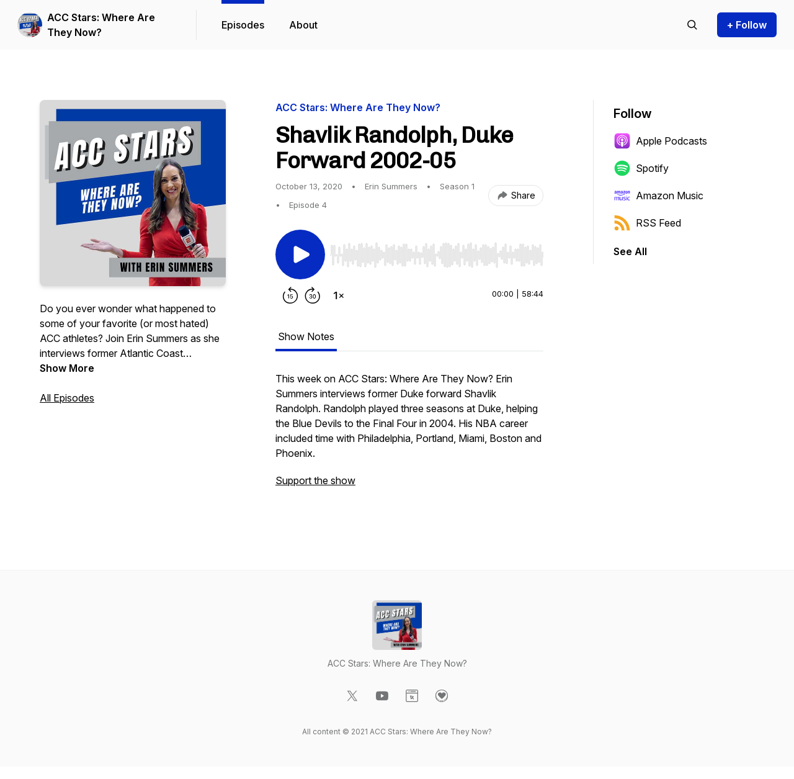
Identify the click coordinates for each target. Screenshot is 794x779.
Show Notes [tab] (306, 336)
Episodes (242, 25)
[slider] (436, 255)
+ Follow (747, 25)
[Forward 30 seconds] (312, 295)
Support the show (315, 480)
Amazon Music (658, 195)
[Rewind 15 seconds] (290, 295)
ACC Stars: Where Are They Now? (101, 24)
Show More (67, 368)
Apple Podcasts (660, 141)
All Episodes (67, 398)
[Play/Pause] (300, 254)
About (303, 25)
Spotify (641, 168)
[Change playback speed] (338, 295)
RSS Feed (647, 223)
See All (630, 251)
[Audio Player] (436, 251)
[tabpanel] (409, 435)
